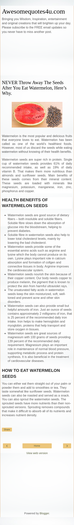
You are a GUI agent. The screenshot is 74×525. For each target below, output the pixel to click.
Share (7, 429)
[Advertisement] (37, 57)
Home (37, 446)
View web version (37, 453)
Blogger (44, 513)
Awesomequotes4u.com (33, 11)
